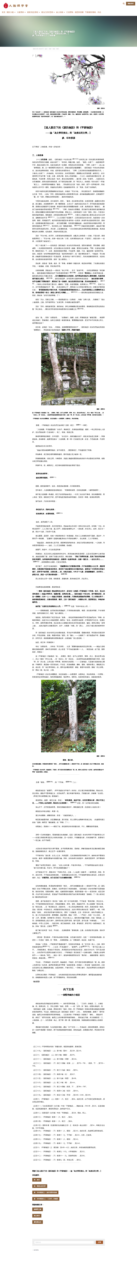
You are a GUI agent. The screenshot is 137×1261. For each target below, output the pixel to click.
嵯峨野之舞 (37, 1209)
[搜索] (124, 4)
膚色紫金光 (37, 1222)
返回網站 (35, 1250)
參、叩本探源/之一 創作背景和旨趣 (45, 1192)
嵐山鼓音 (37, 1216)
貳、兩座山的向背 (40, 1186)
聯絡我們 (131, 3)
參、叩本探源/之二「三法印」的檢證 (46, 1199)
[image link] (16, 5)
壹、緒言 (37, 1180)
